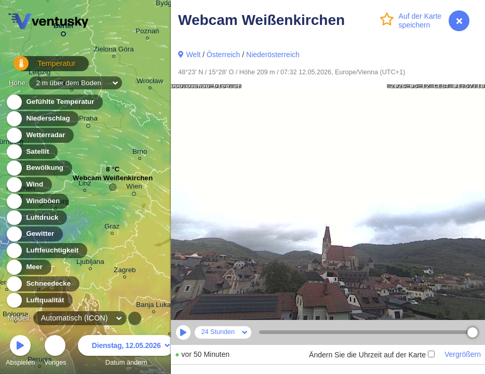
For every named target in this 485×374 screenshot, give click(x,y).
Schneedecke (42, 283)
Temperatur (39, 67)
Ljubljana (90, 263)
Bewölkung (38, 168)
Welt (193, 54)
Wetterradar (39, 135)
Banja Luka (153, 306)
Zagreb (125, 271)
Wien (134, 188)
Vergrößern (462, 354)
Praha (88, 120)
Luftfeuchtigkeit (46, 250)
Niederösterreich (273, 54)
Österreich (223, 54)
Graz (111, 227)
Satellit (31, 151)
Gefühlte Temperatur (54, 102)
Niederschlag (42, 118)
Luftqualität (39, 300)
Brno (139, 153)
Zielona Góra (113, 50)
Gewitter (34, 234)
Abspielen (20, 352)
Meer (28, 267)
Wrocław (150, 82)
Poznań (147, 32)
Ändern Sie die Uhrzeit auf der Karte (372, 355)
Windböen (37, 201)
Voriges (55, 352)
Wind (28, 184)
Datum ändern (126, 352)
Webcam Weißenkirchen (113, 180)
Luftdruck (36, 217)
